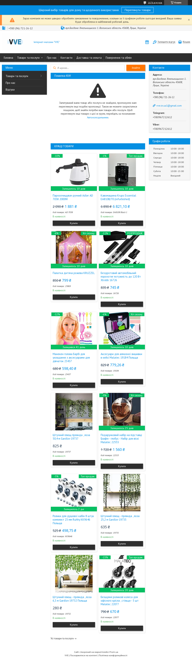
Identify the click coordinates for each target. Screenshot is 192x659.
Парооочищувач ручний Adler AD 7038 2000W (73, 197)
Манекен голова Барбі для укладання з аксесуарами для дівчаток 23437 (71, 357)
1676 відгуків (155, 2)
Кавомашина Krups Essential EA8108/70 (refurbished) (118, 197)
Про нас (52, 57)
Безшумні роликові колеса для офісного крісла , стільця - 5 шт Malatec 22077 (120, 600)
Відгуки (10, 89)
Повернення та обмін (119, 57)
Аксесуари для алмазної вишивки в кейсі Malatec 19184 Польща (121, 355)
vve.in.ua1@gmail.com (169, 105)
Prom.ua (114, 652)
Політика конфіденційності (113, 655)
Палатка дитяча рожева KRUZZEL (74, 273)
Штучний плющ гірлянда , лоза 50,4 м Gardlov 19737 (71, 436)
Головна (8, 57)
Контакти (66, 57)
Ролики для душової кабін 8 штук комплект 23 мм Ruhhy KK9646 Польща (73, 519)
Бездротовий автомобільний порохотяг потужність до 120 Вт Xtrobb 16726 (121, 276)
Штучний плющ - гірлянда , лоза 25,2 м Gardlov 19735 (120, 517)
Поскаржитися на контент (83, 655)
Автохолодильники (97, 117)
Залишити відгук (166, 42)
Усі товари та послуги (62, 638)
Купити (74, 223)
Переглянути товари (137, 10)
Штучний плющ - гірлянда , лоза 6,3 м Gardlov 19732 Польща (72, 598)
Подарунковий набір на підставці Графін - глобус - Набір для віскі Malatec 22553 (121, 438)
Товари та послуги (28, 57)
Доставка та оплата (89, 57)
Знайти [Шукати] (136, 67)
